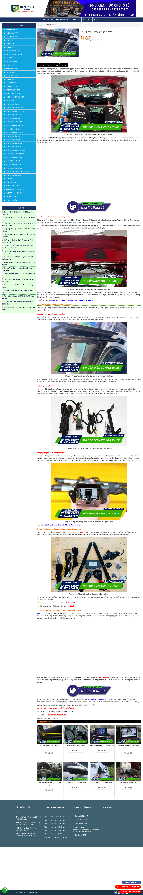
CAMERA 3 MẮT (10, 44)
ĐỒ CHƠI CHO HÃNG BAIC (13, 115)
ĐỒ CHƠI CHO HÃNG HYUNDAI (14, 125)
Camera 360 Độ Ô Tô (82, 816)
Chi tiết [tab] (50, 65)
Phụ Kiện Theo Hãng (63, 19)
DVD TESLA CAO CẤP (12, 196)
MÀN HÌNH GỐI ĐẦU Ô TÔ (13, 186)
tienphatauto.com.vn (31, 836)
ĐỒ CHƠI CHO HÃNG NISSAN (14, 175)
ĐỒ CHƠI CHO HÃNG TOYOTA (14, 132)
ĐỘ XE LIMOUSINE (11, 83)
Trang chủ (48, 19)
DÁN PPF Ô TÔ (10, 58)
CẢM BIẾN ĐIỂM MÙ (11, 61)
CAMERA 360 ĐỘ (11, 47)
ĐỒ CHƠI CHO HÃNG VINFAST (14, 108)
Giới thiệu (87, 19)
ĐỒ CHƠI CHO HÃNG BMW (13, 161)
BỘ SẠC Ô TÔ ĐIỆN (11, 200)
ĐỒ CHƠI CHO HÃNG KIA (13, 129)
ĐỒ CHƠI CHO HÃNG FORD (13, 139)
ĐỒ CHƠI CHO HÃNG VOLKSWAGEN (16, 111)
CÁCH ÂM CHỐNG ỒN (12, 182)
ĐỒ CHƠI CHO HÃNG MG (13, 136)
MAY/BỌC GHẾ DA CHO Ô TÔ (14, 54)
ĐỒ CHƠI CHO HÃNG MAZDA (14, 118)
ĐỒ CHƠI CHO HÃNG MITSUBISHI (15, 150)
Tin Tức (76, 19)
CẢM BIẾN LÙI (10, 100)
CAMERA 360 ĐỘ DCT (12, 79)
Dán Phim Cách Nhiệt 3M (83, 831)
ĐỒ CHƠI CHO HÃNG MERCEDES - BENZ (17, 171)
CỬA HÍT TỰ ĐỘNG (11, 76)
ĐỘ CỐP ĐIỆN (9, 40)
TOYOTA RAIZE (51, 25)
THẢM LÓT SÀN (10, 72)
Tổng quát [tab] (41, 65)
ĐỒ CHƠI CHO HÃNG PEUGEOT (15, 154)
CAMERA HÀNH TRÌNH (12, 33)
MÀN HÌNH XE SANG (11, 68)
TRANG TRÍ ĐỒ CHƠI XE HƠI (14, 193)
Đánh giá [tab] (63, 65)
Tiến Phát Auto (21, 817)
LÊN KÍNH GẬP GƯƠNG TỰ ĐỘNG (15, 189)
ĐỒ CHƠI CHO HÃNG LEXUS (14, 168)
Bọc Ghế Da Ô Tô (80, 835)
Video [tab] (56, 65)
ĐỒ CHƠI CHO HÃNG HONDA (14, 143)
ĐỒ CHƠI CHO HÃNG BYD (13, 104)
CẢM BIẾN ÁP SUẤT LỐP (13, 51)
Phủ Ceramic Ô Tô (81, 824)
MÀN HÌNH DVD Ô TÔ (12, 29)
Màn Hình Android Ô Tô (82, 820)
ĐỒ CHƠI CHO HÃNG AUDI (13, 164)
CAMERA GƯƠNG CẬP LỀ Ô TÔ (15, 97)
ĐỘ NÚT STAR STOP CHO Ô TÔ (15, 93)
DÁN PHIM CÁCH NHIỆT (12, 36)
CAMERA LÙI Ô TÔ (11, 86)
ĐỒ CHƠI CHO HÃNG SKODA (14, 122)
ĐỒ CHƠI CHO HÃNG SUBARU (14, 157)
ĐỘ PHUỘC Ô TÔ (10, 179)
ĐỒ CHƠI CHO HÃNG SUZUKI (14, 147)
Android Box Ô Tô (80, 827)
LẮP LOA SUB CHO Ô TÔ (13, 90)
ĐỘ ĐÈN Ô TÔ (10, 65)
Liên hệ (97, 19)
